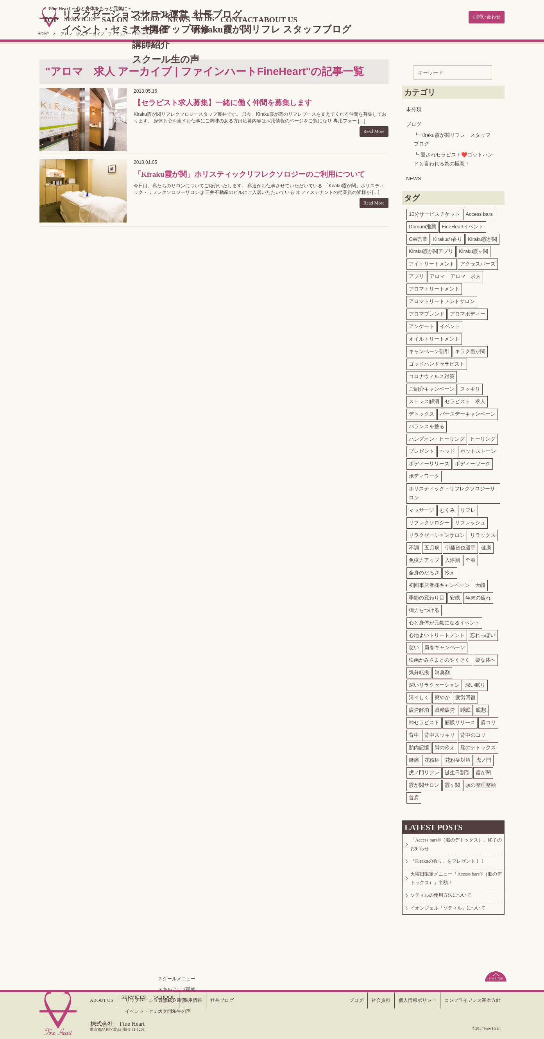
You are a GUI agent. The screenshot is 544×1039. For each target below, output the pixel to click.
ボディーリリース (429, 462)
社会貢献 (364, 1000)
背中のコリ (473, 733)
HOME (43, 32)
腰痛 (414, 758)
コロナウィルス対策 (432, 375)
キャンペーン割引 (429, 350)
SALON (145, 19)
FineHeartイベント (463, 225)
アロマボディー (467, 312)
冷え (450, 571)
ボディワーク (424, 474)
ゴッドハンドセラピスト (437, 362)
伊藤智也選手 (460, 546)
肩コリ (488, 721)
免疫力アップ (424, 559)
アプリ (416, 275)
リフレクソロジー (429, 521)
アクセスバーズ (478, 262)
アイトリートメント (432, 262)
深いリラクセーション (434, 683)
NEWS (216, 19)
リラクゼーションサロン (437, 534)
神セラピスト (424, 721)
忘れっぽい (483, 634)
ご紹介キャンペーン (432, 387)
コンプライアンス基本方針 (468, 1000)
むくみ (447, 508)
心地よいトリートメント (437, 634)
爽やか (442, 696)
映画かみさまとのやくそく (439, 658)
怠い (414, 646)
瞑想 (481, 708)
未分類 (413, 108)
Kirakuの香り (447, 237)
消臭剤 (442, 671)
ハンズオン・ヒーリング (437, 437)
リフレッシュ (470, 521)
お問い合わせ (483, 16)
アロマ (437, 275)
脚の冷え (445, 746)
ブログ (413, 123)
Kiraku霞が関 (482, 237)
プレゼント (421, 450)
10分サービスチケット (434, 212)
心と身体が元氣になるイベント (444, 621)
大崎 (480, 584)
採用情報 (197, 1000)
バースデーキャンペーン (468, 412)
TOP (71, 19)
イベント (450, 325)
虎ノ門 (483, 758)
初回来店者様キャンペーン (439, 584)
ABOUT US (327, 19)
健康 (486, 546)
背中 (414, 733)
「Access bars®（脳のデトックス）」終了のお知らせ (455, 845)
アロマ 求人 (465, 275)
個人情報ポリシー (405, 1000)
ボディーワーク (472, 462)
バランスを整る (426, 425)
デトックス (421, 412)
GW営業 (418, 237)
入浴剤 (452, 559)
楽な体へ (485, 658)
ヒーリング (483, 437)
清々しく (419, 696)
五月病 (432, 546)
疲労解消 (419, 708)
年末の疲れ (478, 596)
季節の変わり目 (426, 596)
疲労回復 (465, 696)
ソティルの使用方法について (447, 910)
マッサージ (421, 508)
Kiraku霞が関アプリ (431, 250)
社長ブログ (230, 1000)
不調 (414, 546)
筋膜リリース (460, 721)
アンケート (421, 325)
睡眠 (465, 708)
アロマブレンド (426, 312)
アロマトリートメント (434, 287)
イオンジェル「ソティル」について (455, 927)
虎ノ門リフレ (424, 771)
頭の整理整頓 (480, 783)
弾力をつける (424, 609)
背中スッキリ (439, 733)
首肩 (414, 796)
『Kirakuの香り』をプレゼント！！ (454, 867)
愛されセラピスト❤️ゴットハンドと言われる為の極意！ (453, 157)
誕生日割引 (457, 771)
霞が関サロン (424, 783)
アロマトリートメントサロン (442, 300)
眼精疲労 (445, 708)
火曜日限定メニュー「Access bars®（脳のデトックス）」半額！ (453, 888)
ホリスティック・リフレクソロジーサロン (452, 491)
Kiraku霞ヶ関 (473, 250)
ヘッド (447, 450)
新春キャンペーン (444, 646)
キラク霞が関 (470, 350)
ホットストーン (478, 450)
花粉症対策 (458, 758)
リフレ (468, 508)
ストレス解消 (424, 400)
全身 (470, 559)
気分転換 (419, 671)
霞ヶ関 (452, 783)
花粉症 (432, 758)
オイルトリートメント (434, 337)
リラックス (483, 534)
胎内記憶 (419, 746)
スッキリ (470, 387)
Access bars (478, 212)
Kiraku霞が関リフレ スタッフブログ (452, 138)
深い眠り (475, 683)
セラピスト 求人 (465, 400)
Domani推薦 (422, 225)
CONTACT (283, 19)
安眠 (455, 596)
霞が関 (483, 771)
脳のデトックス (478, 746)
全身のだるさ (424, 571)
